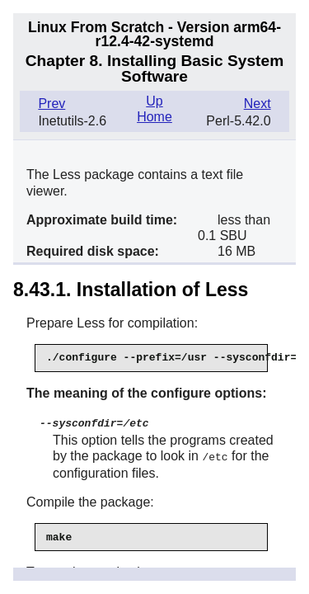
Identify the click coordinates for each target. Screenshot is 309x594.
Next (257, 104)
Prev (51, 104)
